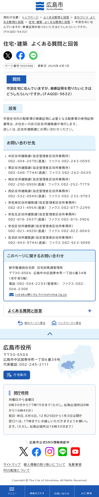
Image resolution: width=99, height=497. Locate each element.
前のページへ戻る (35, 323)
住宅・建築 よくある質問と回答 (49, 22)
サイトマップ (12, 464)
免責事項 (75, 464)
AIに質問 (86, 493)
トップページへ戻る (69, 323)
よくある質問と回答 (56, 17)
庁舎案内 (20, 374)
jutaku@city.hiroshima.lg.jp (41, 294)
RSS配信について (16, 470)
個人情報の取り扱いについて (45, 464)
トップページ (30, 17)
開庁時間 (21, 393)
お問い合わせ (61, 494)
